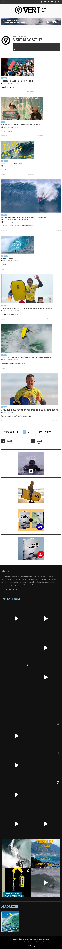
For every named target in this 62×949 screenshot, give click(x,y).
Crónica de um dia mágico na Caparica (22, 131)
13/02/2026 (16, 269)
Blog (2, 128)
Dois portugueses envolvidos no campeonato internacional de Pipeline (25, 225)
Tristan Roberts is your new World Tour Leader (27, 314)
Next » (48, 431)
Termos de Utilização (35, 942)
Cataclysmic (8, 267)
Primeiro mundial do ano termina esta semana (27, 366)
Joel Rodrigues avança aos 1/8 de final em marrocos (29, 416)
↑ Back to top (31, 946)
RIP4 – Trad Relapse (11, 172)
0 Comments (30, 91)
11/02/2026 (15, 317)
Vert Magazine (7, 83)
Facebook (17, 49)
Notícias (4, 78)
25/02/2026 (16, 83)
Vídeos (5, 169)
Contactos (46, 942)
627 (40, 431)
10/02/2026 (15, 368)
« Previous (8, 431)
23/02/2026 (16, 174)
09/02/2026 (15, 419)
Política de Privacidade (20, 942)
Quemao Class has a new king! (17, 81)
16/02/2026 (15, 229)
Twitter (16, 45)
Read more (4, 92)
